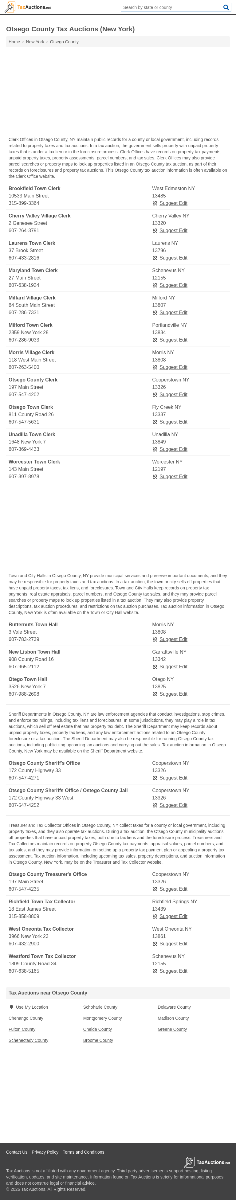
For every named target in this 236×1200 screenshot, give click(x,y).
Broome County (98, 1040)
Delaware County (174, 1007)
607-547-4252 (24, 805)
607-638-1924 (24, 285)
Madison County (173, 1018)
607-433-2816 (24, 257)
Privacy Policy (45, 1152)
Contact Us (16, 1152)
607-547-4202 (24, 394)
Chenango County (26, 1018)
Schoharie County (100, 1007)
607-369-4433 (24, 449)
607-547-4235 (24, 889)
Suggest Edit (169, 203)
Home (14, 41)
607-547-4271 (24, 777)
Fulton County (22, 1029)
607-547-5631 (24, 421)
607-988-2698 (24, 694)
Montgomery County (102, 1018)
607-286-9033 (24, 339)
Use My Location (28, 1007)
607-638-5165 (24, 971)
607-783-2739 (24, 639)
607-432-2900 (24, 943)
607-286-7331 (24, 312)
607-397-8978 (24, 476)
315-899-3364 (24, 203)
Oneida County (97, 1029)
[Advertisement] (118, 93)
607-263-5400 (24, 367)
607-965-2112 (24, 666)
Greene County (172, 1029)
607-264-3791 (24, 230)
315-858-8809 (24, 916)
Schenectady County (28, 1040)
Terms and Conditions (83, 1152)
